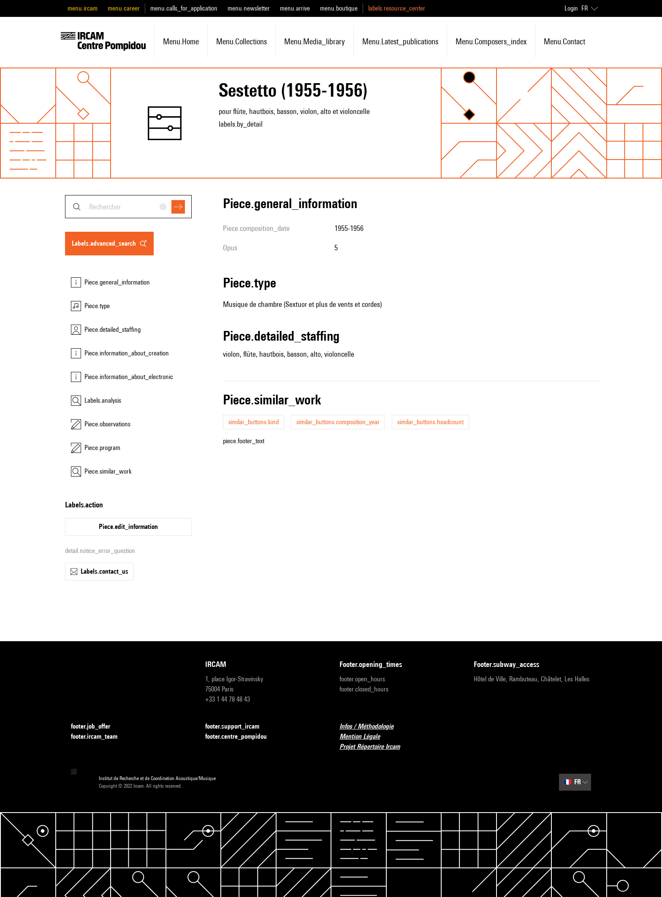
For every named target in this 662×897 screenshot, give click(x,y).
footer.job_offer (95, 726)
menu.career (124, 8)
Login (571, 8)
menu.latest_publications (400, 41)
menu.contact (564, 41)
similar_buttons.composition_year (338, 422)
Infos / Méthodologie (371, 726)
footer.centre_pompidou (241, 736)
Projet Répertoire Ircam (374, 747)
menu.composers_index (491, 41)
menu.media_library (314, 41)
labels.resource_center (396, 8)
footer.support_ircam (237, 726)
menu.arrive (295, 8)
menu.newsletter (249, 8)
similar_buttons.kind (253, 422)
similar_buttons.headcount (430, 422)
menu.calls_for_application (183, 8)
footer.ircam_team (99, 736)
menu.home (181, 41)
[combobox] (128, 206)
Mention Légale (364, 736)
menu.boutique (339, 8)
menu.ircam (83, 8)
